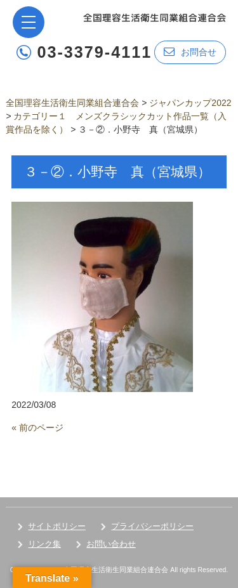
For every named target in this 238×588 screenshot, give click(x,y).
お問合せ (190, 51)
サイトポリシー (57, 526)
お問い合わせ (111, 544)
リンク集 (44, 544)
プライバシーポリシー (152, 526)
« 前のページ (37, 427)
